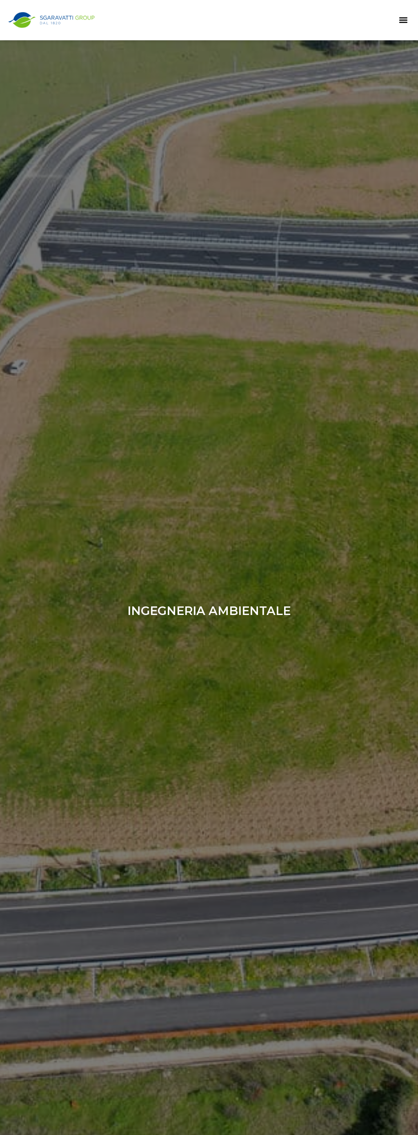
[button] (403, 19)
